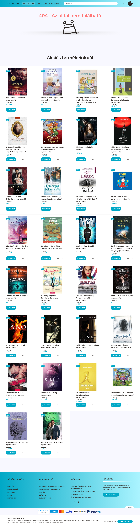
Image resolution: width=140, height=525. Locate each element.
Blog (40, 3)
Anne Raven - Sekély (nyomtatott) (49, 394)
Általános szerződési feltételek (52, 486)
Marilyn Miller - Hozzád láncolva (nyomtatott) (15, 394)
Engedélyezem (125, 521)
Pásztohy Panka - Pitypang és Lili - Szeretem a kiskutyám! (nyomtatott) (87, 100)
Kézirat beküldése (52, 3)
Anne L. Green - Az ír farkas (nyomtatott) (52, 443)
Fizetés (42, 492)
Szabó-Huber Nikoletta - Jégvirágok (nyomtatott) (121, 346)
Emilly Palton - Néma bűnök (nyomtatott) (87, 346)
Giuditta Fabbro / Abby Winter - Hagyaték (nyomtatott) (85, 298)
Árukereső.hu (43, 512)
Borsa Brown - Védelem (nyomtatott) (15, 99)
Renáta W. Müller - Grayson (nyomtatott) (122, 297)
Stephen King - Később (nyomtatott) (85, 247)
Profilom (11, 492)
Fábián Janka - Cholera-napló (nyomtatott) (50, 346)
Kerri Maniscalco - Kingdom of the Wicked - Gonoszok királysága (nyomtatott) (122, 248)
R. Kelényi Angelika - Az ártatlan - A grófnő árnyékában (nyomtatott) (16, 149)
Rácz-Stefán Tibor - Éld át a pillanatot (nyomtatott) (17, 247)
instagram (74, 502)
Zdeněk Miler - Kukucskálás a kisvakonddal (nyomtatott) (122, 394)
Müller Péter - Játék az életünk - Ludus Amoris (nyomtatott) (120, 149)
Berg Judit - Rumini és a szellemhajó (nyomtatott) (51, 247)
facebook (71, 502)
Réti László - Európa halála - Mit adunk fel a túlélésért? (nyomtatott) (87, 199)
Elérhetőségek (45, 498)
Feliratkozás (111, 494)
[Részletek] (81, 110)
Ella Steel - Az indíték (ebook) (84, 148)
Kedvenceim (12, 498)
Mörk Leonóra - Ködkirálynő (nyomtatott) (17, 443)
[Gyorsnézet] (27, 110)
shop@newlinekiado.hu (83, 497)
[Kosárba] (11, 110)
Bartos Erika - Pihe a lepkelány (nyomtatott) (120, 198)
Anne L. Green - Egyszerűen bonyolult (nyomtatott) (52, 99)
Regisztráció (12, 489)
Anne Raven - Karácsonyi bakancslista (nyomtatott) (51, 198)
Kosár (9, 495)
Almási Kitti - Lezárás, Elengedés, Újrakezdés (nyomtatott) (120, 100)
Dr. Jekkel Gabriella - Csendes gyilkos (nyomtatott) (84, 395)
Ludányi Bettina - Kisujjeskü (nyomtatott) (17, 297)
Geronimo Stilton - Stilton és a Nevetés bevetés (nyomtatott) (52, 149)
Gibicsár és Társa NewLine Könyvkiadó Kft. (81, 487)
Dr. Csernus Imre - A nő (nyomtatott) (15, 346)
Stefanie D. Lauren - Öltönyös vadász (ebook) (16, 198)
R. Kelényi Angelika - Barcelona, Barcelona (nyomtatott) (49, 298)
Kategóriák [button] (28, 3)
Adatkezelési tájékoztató (49, 489)
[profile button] (123, 3)
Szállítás (42, 495)
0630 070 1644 (78, 494)
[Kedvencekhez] (23, 110)
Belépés (10, 486)
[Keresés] (91, 3)
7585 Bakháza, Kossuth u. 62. (84, 491)
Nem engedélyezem (110, 521)
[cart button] (130, 3)
